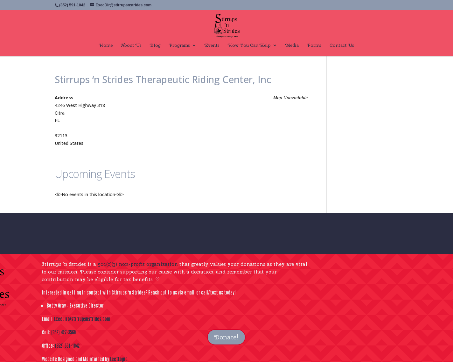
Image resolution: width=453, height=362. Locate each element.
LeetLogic (119, 359)
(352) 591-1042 (67, 345)
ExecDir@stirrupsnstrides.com (82, 319)
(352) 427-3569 (63, 332)
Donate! (226, 337)
